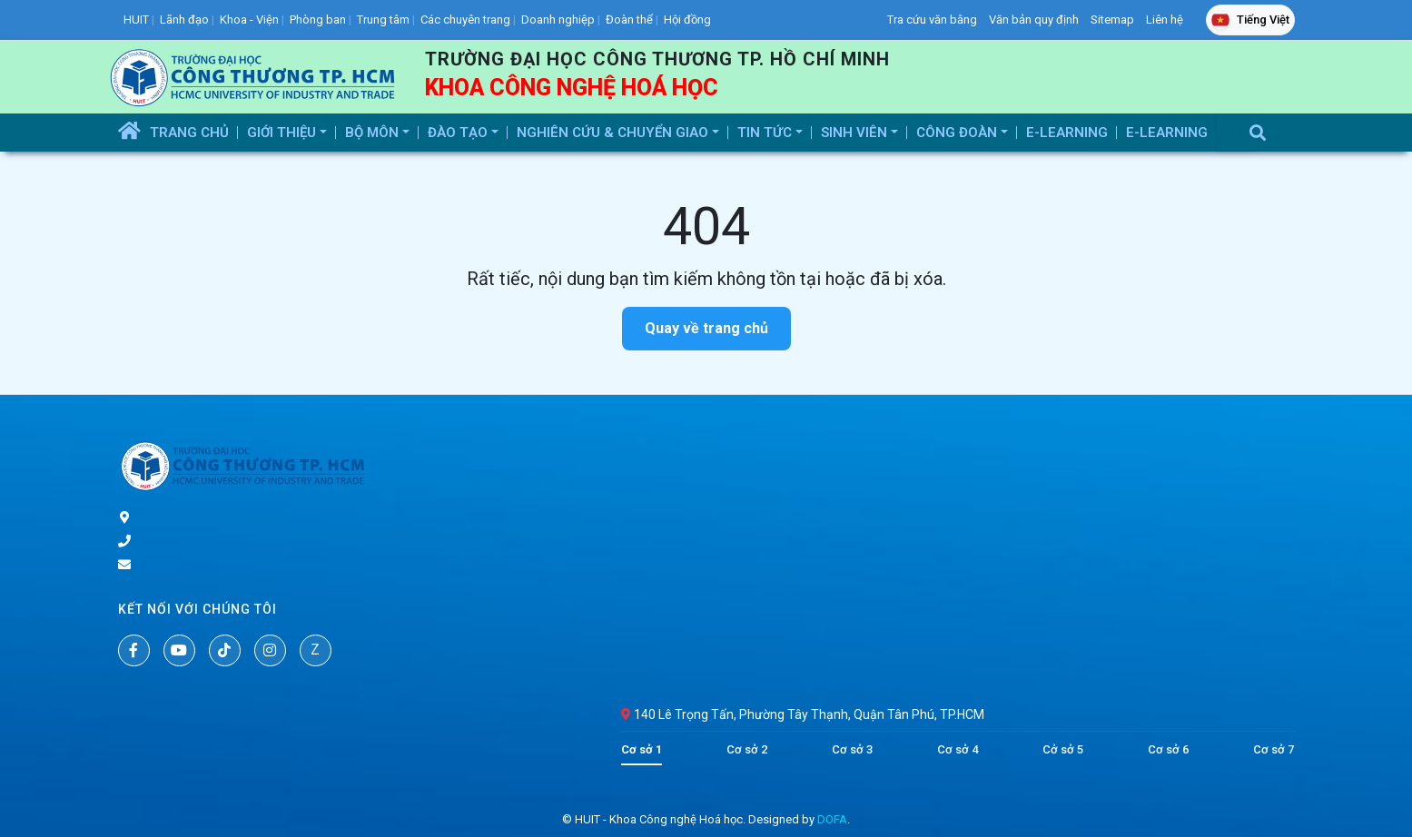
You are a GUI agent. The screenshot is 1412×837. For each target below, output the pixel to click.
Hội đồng (687, 19)
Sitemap (1112, 19)
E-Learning (1067, 132)
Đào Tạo (459, 132)
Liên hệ (1164, 19)
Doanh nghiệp (558, 19)
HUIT (136, 19)
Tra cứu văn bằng (932, 19)
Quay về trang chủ (706, 328)
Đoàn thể (629, 19)
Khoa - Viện (249, 19)
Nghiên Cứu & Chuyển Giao (614, 132)
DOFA (832, 819)
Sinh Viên (856, 132)
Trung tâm (383, 19)
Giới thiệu (283, 132)
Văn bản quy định (1034, 19)
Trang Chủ (189, 132)
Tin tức (766, 132)
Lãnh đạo (184, 19)
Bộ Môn (373, 132)
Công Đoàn (958, 132)
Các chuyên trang (465, 19)
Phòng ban (318, 19)
